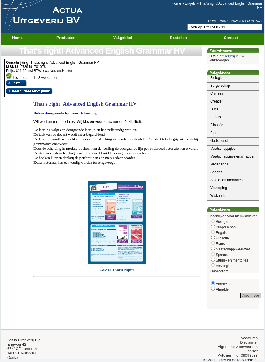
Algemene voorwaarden (238, 347)
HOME (213, 20)
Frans (214, 133)
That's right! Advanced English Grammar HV (102, 50)
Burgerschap (220, 86)
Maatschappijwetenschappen (232, 156)
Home (176, 3)
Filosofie (216, 125)
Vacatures (249, 338)
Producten (69, 38)
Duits (214, 109)
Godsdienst (219, 141)
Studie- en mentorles (226, 180)
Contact (231, 38)
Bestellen (178, 38)
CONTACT (254, 20)
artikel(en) (227, 56)
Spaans (216, 172)
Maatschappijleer (223, 148)
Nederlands (219, 164)
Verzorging (218, 188)
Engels (190, 3)
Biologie (216, 78)
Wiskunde (218, 196)
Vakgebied (126, 38)
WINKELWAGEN (232, 20)
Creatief (216, 101)
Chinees (216, 93)
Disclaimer (249, 342)
